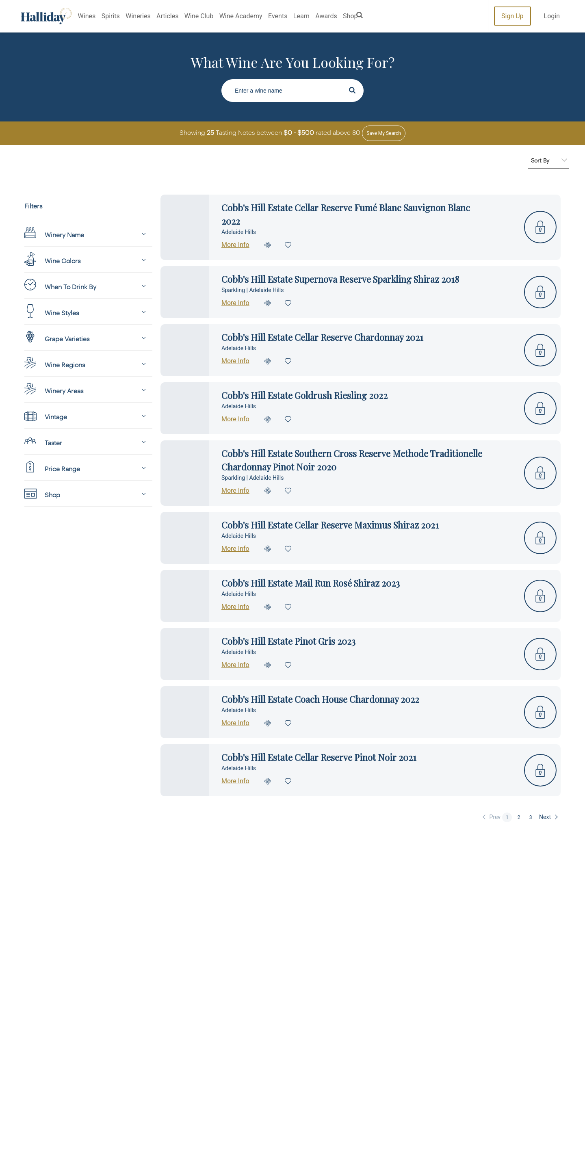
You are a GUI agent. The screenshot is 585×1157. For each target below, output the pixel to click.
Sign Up (512, 16)
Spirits (111, 16)
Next (545, 817)
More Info (235, 245)
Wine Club (198, 16)
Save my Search (383, 133)
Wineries (138, 16)
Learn (301, 16)
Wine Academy (240, 16)
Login (552, 16)
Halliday (46, 16)
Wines (87, 16)
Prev (495, 817)
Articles (167, 16)
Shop (350, 16)
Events (277, 16)
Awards (326, 16)
